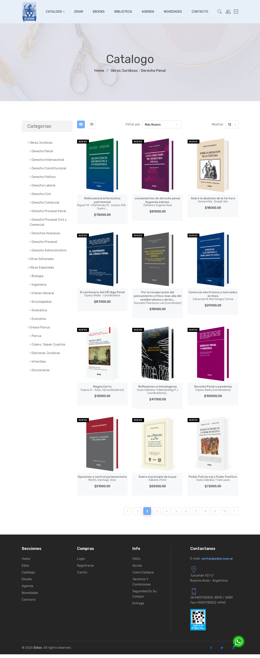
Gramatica (38, 310)
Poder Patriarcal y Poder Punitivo (213, 480)
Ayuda (137, 569)
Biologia (36, 276)
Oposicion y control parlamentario (102, 480)
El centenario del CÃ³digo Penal (102, 293)
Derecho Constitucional (48, 168)
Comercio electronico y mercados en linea (213, 295)
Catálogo (28, 576)
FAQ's (136, 562)
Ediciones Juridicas (45, 353)
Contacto (199, 11)
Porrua (35, 336)
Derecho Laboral (42, 185)
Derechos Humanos (45, 233)
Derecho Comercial (44, 202)
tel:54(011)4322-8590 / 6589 (211, 601)
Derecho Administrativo (48, 250)
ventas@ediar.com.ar (217, 562)
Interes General (42, 293)
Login (81, 562)
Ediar (78, 11)
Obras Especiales (41, 267)
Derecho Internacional (47, 160)
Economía (38, 319)
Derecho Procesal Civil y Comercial (48, 222)
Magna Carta (102, 388)
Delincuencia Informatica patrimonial (102, 203)
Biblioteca (123, 11)
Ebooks (98, 11)
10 (224, 515)
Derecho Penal (153, 70)
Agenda (147, 11)
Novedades (172, 11)
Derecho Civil (40, 194)
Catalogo (54, 11)
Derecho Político (43, 177)
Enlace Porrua (39, 327)
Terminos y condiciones (141, 585)
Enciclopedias (41, 302)
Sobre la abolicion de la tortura (213, 199)
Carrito (82, 576)
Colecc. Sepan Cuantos (47, 344)
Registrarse (85, 569)
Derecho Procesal (43, 242)
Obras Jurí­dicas (124, 70)
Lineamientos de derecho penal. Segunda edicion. (157, 201)
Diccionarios (40, 370)
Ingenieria (38, 284)
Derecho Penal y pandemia (212, 388)
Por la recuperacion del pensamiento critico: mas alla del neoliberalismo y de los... (157, 297)
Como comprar (143, 576)
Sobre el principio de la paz (157, 478)
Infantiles (38, 361)
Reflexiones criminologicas (157, 390)
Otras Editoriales (41, 259)
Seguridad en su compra (144, 597)
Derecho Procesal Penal (48, 211)
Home (99, 70)
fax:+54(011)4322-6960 (208, 606)
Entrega (138, 607)
